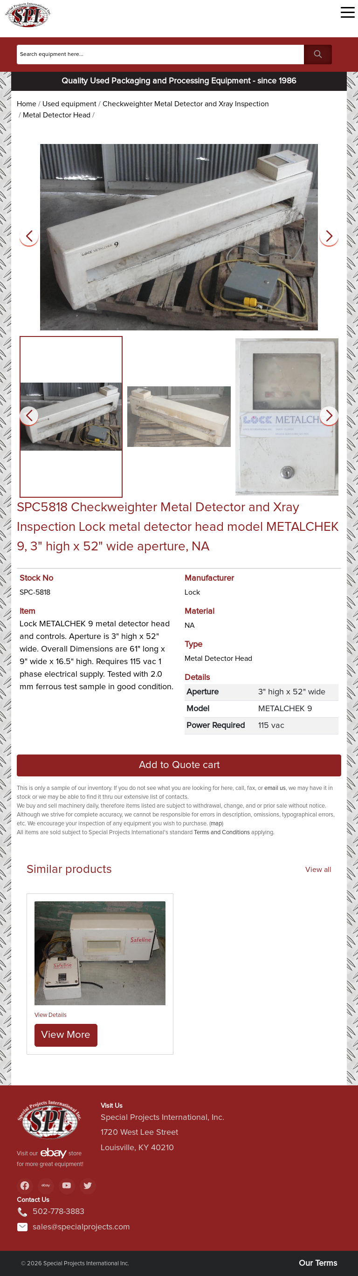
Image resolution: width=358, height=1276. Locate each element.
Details (197, 677)
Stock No (36, 578)
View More (65, 1034)
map (216, 824)
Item (27, 611)
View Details (50, 1015)
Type (193, 644)
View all (318, 869)
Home (26, 104)
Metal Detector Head (56, 115)
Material (199, 611)
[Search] (160, 54)
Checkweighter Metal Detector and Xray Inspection (186, 104)
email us (275, 788)
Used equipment (69, 104)
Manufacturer (209, 578)
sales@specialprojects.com (73, 1227)
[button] (329, 236)
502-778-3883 (50, 1212)
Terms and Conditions (222, 833)
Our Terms (318, 1263)
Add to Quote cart (179, 765)
